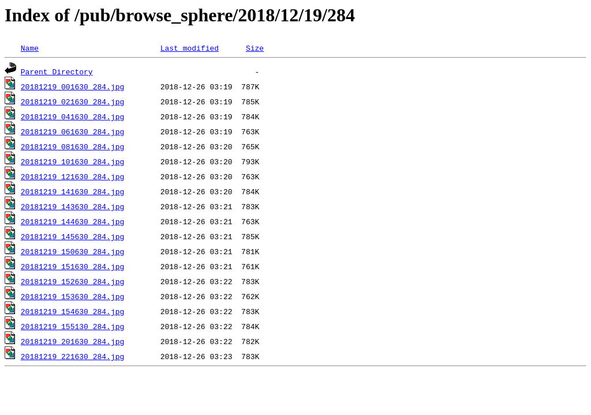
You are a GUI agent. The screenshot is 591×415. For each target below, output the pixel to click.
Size (255, 48)
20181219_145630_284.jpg (72, 236)
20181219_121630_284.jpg (72, 176)
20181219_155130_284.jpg (72, 326)
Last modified (189, 48)
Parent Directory (57, 71)
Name (30, 48)
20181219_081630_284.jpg (72, 146)
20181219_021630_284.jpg (72, 101)
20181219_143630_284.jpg (72, 206)
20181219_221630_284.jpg (72, 356)
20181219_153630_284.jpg (72, 296)
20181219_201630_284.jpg (72, 341)
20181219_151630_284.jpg (72, 266)
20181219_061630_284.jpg (72, 131)
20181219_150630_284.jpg (72, 251)
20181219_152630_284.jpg (72, 281)
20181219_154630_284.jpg (72, 311)
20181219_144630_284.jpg (72, 221)
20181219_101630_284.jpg (72, 161)
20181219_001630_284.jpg (72, 86)
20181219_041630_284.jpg (72, 116)
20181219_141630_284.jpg (72, 191)
